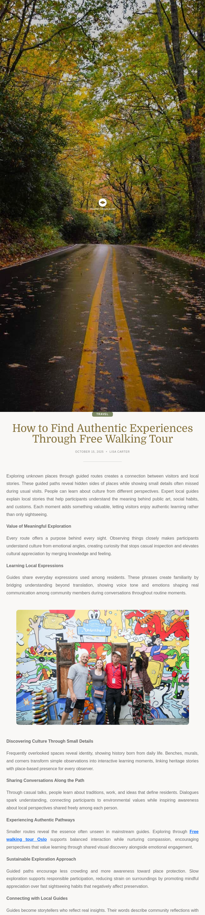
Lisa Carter (120, 451)
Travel (102, 414)
